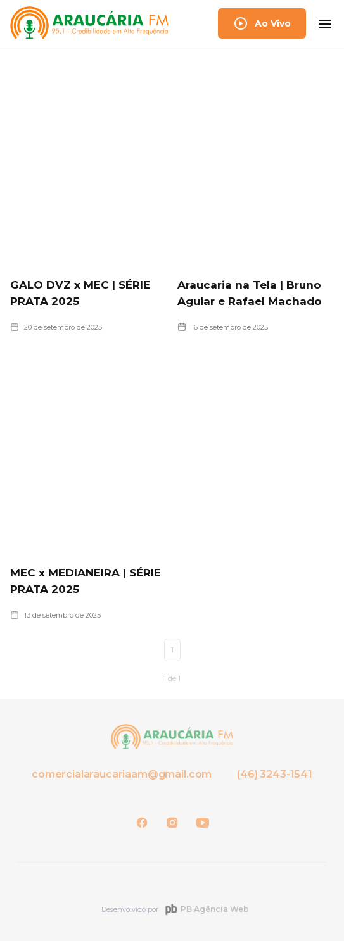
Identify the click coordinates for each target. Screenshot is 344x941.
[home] (89, 23)
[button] (325, 23)
